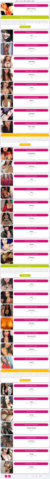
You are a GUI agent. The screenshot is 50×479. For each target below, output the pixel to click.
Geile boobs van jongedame (31, 450)
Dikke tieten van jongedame (31, 58)
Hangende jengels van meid (31, 71)
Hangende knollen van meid (31, 306)
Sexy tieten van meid (31, 411)
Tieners (21, 1)
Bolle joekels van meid (31, 32)
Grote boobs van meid (31, 437)
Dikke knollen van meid (31, 228)
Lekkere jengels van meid (31, 293)
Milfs (25, 1)
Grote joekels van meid (31, 163)
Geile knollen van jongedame (31, 123)
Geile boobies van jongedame (31, 398)
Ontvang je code (25, 380)
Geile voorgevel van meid (31, 385)
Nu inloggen (25, 275)
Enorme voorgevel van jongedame (31, 97)
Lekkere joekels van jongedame (31, 332)
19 (40, 476)
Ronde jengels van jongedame (31, 241)
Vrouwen (28, 1)
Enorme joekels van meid (31, 215)
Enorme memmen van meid (31, 358)
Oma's (32, 1)
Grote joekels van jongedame (31, 45)
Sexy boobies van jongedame (31, 5)
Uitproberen (25, 26)
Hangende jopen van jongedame (31, 254)
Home (17, 1)
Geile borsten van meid (31, 110)
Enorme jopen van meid (31, 84)
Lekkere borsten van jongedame (31, 319)
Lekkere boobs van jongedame (31, 424)
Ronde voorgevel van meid (31, 280)
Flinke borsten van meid (31, 150)
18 (36, 476)
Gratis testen (25, 144)
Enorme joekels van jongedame (31, 202)
